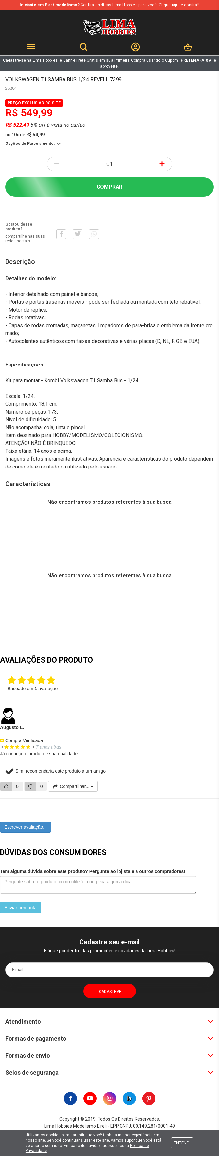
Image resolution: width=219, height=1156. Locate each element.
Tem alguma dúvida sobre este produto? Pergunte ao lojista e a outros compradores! (92, 871)
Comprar (109, 187)
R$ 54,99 (35, 134)
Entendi (182, 1142)
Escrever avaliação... (25, 827)
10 (15, 134)
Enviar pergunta (20, 907)
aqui (176, 5)
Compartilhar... (72, 786)
